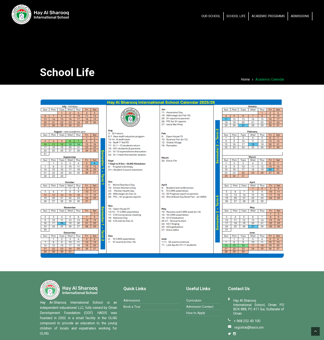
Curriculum (193, 300)
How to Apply (195, 313)
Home (245, 79)
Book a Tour (132, 307)
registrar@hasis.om (249, 327)
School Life (236, 16)
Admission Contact (199, 307)
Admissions (300, 16)
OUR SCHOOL (210, 16)
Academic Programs (268, 16)
